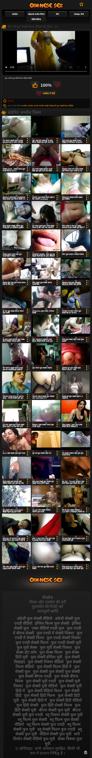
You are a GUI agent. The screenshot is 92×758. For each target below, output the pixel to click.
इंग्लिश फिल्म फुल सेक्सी (52, 623)
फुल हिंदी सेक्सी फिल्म (56, 705)
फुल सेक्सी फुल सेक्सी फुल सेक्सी (56, 671)
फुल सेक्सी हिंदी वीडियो (65, 700)
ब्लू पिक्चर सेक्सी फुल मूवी (64, 714)
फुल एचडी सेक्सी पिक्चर (64, 637)
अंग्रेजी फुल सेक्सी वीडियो (34, 618)
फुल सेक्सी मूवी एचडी (41, 681)
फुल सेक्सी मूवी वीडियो (41, 686)
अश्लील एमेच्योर (27, 106)
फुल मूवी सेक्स (27, 647)
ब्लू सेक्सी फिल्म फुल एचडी (56, 729)
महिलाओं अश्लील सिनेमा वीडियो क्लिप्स (36, 16)
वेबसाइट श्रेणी (79, 14)
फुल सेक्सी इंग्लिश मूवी (46, 657)
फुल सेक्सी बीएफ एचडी (34, 676)
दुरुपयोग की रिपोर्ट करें (47, 606)
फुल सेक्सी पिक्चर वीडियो (46, 662)
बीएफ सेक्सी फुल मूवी (54, 710)
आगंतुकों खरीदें (47, 611)
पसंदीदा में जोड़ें (49, 93)
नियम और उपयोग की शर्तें (47, 602)
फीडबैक (47, 597)
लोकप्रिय (15, 14)
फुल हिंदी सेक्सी (27, 705)
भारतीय (41, 106)
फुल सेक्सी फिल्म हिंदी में (54, 666)
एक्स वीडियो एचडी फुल (48, 628)
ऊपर (85, 752)
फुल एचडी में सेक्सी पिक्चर (55, 633)
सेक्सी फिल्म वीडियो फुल (46, 5)
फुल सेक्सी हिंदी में (34, 700)
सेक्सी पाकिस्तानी (50, 106)
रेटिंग (57, 14)
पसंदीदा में (81, 4)
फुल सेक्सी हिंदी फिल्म (39, 695)
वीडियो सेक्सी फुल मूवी (55, 734)
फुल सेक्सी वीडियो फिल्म (45, 691)
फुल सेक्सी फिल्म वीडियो (65, 106)
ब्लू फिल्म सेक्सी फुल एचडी (46, 724)
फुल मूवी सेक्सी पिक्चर (56, 647)
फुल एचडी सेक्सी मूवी (66, 642)
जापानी (35, 106)
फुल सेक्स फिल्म (51, 652)
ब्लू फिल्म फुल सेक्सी (32, 719)
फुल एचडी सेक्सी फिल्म (32, 642)
